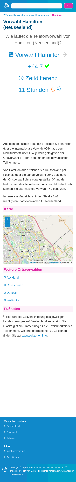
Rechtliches (13, 457)
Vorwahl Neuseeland (39, 15)
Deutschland (13, 426)
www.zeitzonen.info (34, 335)
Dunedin (12, 292)
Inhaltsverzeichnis (16, 451)
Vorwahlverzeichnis (15, 15)
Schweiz (11, 438)
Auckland (13, 277)
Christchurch (15, 285)
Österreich (12, 432)
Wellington (13, 300)
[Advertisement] (38, 119)
